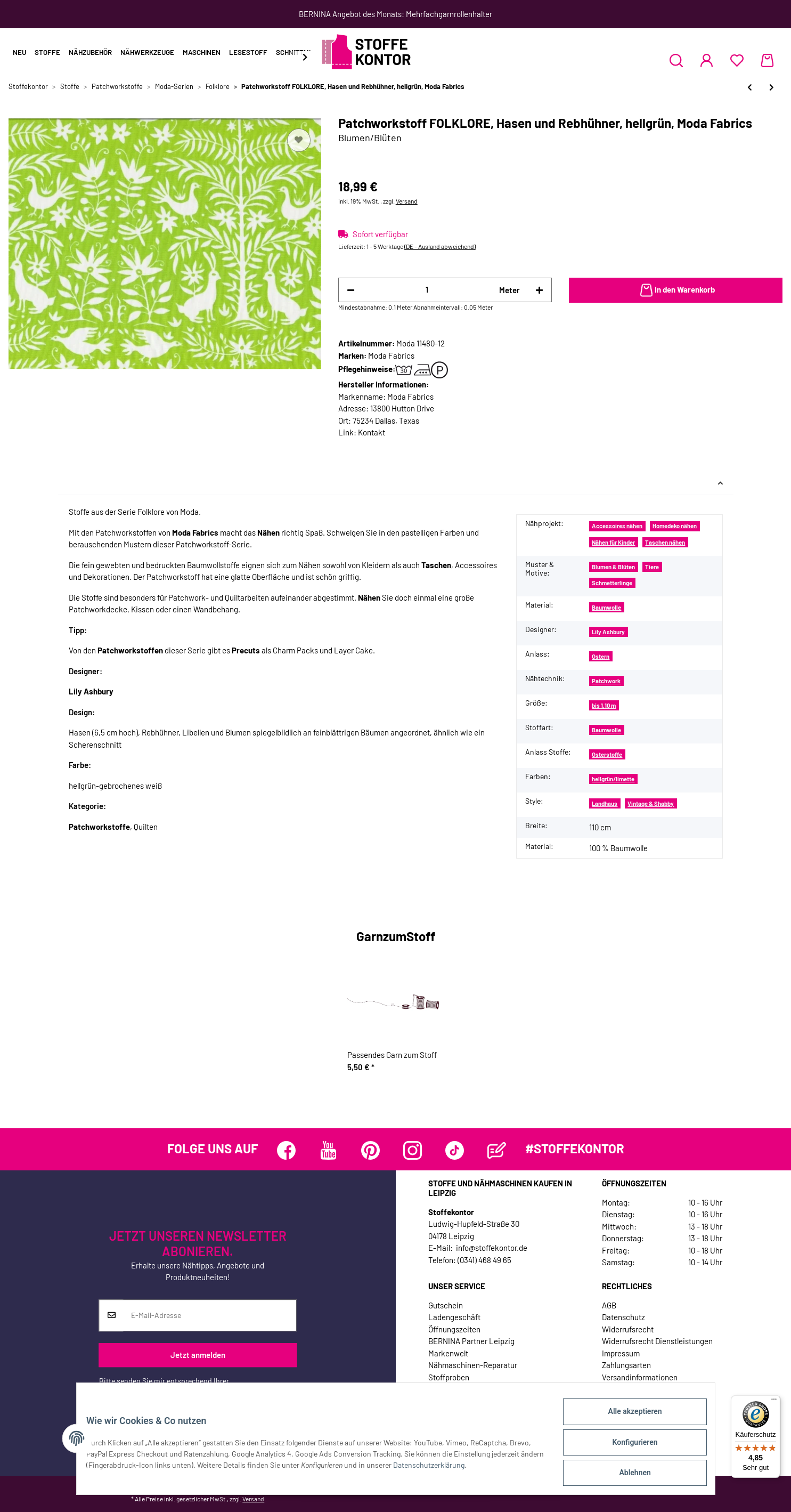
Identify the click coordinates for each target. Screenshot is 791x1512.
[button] (676, 60)
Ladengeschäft (454, 1317)
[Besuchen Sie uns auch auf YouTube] (328, 1150)
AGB (609, 1305)
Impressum (621, 1353)
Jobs (436, 1389)
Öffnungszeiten (454, 1329)
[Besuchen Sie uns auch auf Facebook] (286, 1150)
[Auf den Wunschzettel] (299, 140)
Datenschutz (623, 1317)
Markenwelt (448, 1353)
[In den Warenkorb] (675, 290)
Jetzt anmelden (197, 1355)
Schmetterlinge (612, 582)
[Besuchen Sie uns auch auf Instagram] (412, 1150)
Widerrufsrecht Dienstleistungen (657, 1341)
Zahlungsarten (626, 1365)
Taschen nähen (665, 542)
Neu (19, 52)
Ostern (600, 656)
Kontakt (371, 432)
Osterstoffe (607, 754)
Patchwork (606, 680)
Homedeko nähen (675, 525)
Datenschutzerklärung (134, 1391)
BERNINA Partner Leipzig (471, 1341)
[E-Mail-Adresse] (210, 1315)
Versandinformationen (640, 1377)
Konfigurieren (627, 1446)
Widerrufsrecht (628, 1329)
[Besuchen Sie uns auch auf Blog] (496, 1150)
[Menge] (427, 289)
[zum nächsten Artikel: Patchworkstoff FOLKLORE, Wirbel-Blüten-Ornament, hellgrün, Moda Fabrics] (771, 87)
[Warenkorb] (767, 60)
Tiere (652, 566)
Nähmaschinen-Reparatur (472, 1365)
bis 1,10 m (604, 705)
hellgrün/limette (613, 778)
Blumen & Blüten (613, 566)
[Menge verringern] (351, 290)
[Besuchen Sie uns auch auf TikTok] (454, 1150)
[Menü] (774, 1401)
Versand (407, 201)
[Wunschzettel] (737, 60)
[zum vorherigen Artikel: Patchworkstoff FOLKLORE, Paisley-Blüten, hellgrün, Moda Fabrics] (750, 87)
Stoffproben (448, 1377)
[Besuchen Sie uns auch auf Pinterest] (370, 1150)
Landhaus (604, 803)
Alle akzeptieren (628, 1418)
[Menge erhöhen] (539, 290)
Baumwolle (606, 607)
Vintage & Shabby (650, 803)
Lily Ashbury (608, 631)
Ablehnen (627, 1474)
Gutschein (445, 1305)
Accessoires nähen (617, 525)
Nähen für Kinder (613, 542)
